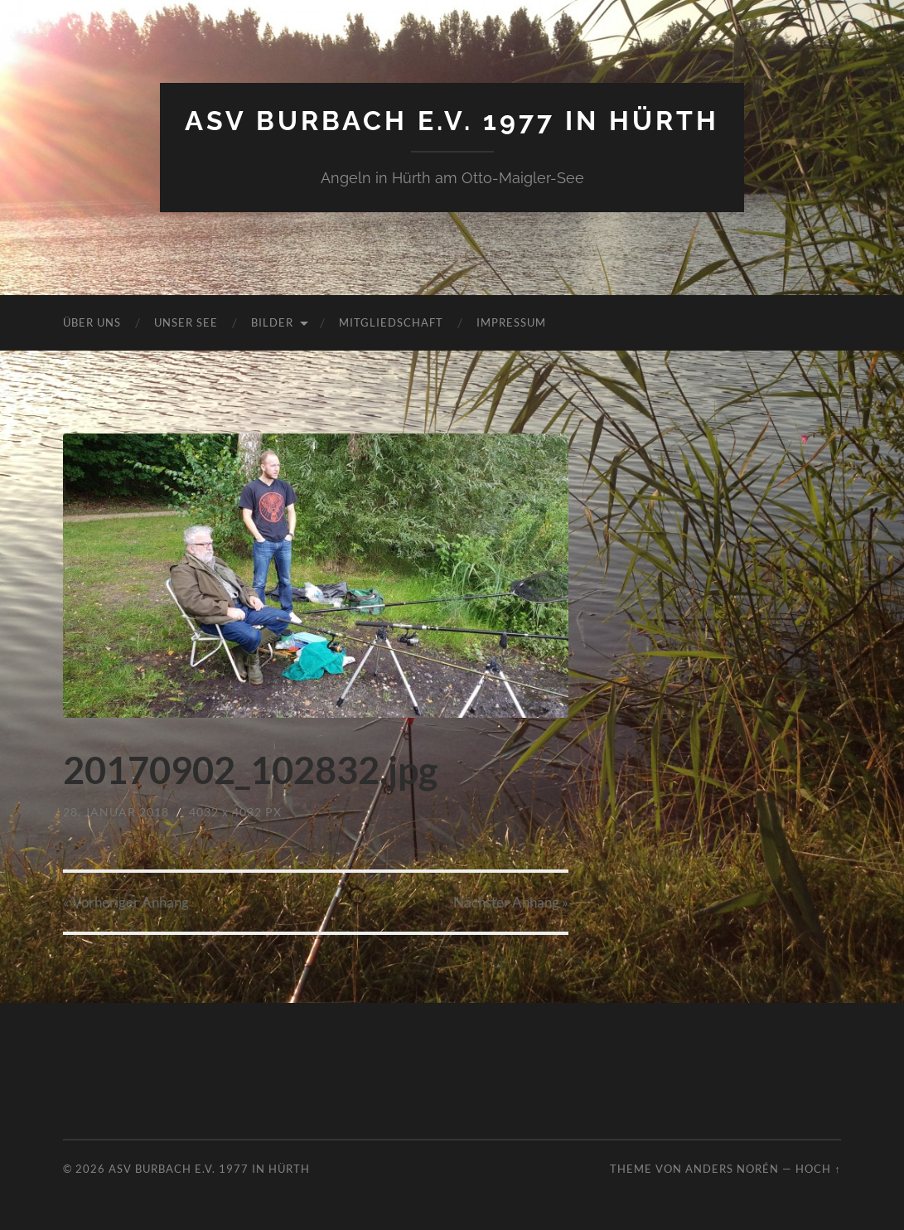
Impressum (511, 322)
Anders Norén (732, 1168)
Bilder (272, 322)
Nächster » (510, 902)
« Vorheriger (126, 902)
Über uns (92, 322)
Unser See (186, 322)
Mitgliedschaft (391, 322)
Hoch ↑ (817, 1168)
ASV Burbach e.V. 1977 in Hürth (452, 120)
